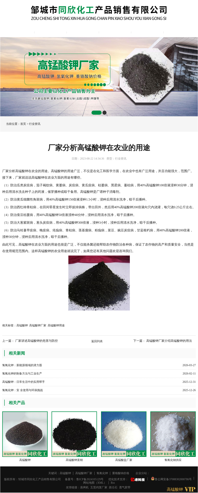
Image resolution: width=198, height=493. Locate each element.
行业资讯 (34, 123)
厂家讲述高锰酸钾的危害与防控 (36, 340)
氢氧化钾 (102, 473)
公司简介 (50, 31)
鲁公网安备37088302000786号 (171, 478)
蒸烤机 (84, 487)
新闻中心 (115, 31)
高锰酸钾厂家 (37, 325)
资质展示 (147, 31)
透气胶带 (124, 487)
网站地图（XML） (95, 482)
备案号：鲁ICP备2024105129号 (84, 479)
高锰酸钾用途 (56, 325)
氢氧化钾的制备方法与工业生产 (22, 373)
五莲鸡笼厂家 (98, 487)
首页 (23, 123)
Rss (113, 482)
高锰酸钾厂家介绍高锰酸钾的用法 (169, 340)
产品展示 (82, 31)
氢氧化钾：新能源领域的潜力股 (22, 365)
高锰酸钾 (22, 325)
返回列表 (97, 341)
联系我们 (179, 31)
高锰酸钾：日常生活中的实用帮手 (23, 381)
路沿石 (113, 487)
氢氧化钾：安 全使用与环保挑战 (22, 390)
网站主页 (18, 31)
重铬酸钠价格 (120, 473)
